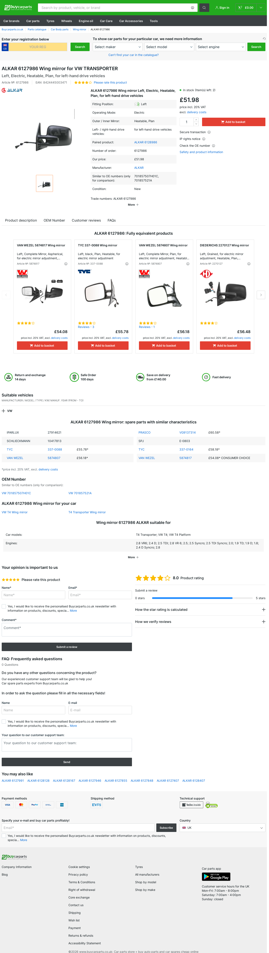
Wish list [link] (74, 914)
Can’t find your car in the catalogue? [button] (133, 55)
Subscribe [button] (166, 821)
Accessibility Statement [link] (84, 937)
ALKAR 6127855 (116, 774)
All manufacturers (147, 868)
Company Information (17, 861)
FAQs (112, 214)
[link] (250, 7)
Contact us (75, 899)
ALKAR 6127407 (168, 774)
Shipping (74, 906)
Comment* (9, 614)
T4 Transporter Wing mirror (87, 506)
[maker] (118, 47)
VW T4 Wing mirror (15, 506)
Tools (154, 21)
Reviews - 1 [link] (147, 321)
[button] (192, 7)
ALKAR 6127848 (142, 774)
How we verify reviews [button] (153, 616)
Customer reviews (86, 214)
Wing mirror (79, 29)
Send (66, 756)
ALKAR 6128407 (193, 774)
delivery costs (196, 112)
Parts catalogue (37, 29)
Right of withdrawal (81, 884)
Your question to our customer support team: (33, 729)
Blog (5, 868)
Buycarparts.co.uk (12, 29)
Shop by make (145, 884)
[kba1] (37, 47)
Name (6, 697)
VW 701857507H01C (16, 487)
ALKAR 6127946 (90, 774)
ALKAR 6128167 (64, 774)
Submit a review (66, 641)
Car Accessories (131, 21)
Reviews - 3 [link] (86, 321)
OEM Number (54, 214)
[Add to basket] (42, 339)
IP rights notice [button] (192, 139)
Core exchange (79, 891)
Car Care (106, 21)
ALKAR (139, 167)
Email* (72, 581)
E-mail (72, 697)
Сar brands (11, 21)
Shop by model (145, 876)
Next (261, 289)
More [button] (73, 604)
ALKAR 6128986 (145, 142)
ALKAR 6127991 (13, 774)
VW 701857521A (80, 487)
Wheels (66, 21)
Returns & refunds (80, 929)
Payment (74, 922)
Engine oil (86, 21)
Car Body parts (59, 29)
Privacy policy (78, 868)
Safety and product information (201, 152)
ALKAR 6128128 (38, 774)
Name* (6, 581)
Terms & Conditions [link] (81, 876)
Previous (6, 289)
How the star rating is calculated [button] (161, 603)
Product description (21, 214)
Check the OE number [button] (197, 145)
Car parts (33, 21)
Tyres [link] (139, 861)
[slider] (11, 573)
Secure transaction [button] (195, 132)
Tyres (50, 21)
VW (9, 405)
